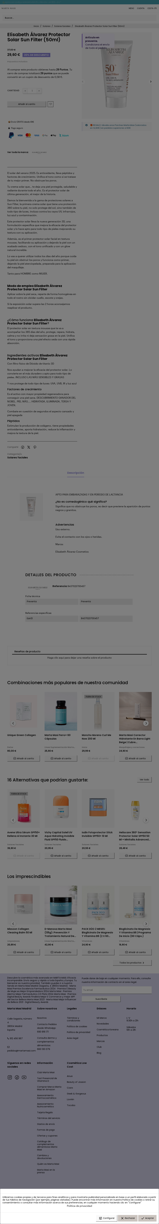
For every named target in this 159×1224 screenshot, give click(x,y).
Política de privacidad (79, 1205)
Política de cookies (132, 1199)
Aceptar (147, 1218)
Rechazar (127, 1218)
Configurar (107, 1218)
